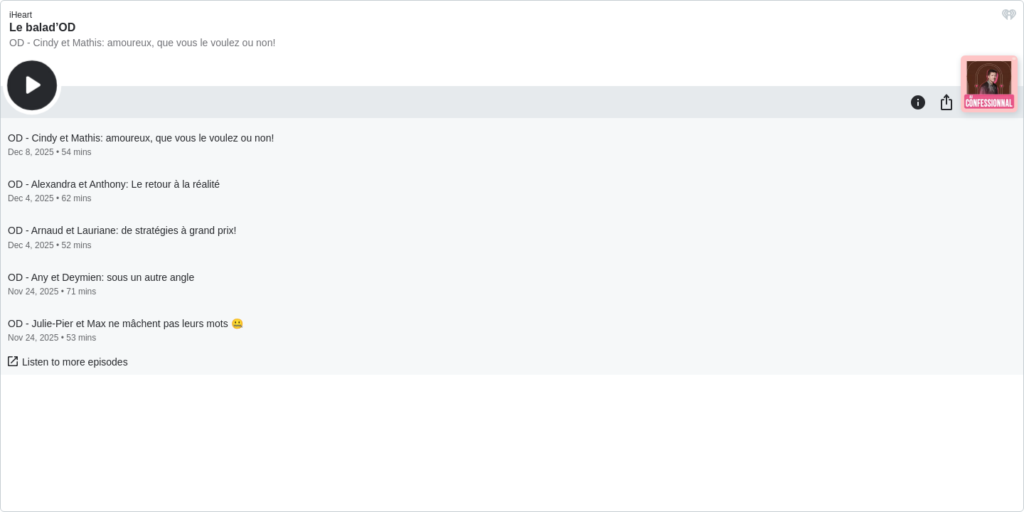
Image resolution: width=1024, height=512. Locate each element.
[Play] (32, 85)
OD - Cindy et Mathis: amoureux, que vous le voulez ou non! (142, 42)
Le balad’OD (42, 27)
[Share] (946, 101)
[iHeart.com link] (1009, 18)
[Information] (918, 101)
